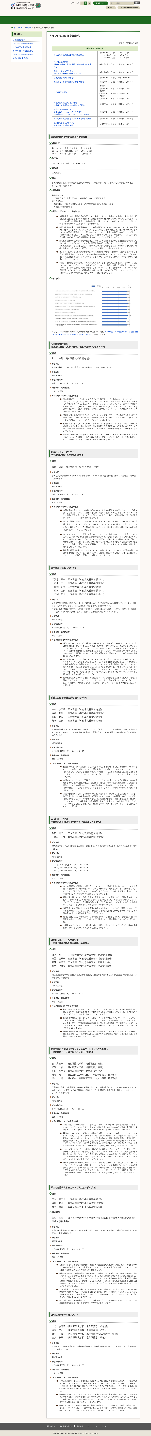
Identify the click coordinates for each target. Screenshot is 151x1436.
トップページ (19, 28)
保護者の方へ (64, 14)
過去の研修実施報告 (21, 58)
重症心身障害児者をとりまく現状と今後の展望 (72, 119)
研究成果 (132, 20)
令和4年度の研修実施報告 (23, 54)
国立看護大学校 (26, 6)
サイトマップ (92, 1426)
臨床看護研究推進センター (116, 20)
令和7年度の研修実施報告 (23, 43)
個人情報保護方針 (65, 1426)
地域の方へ (107, 14)
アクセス (111, 7)
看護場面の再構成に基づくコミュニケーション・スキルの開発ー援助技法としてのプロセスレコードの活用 (71, 111)
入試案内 (35, 20)
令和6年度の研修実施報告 (23, 47)
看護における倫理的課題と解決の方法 (69, 82)
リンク (103, 1426)
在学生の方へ (43, 14)
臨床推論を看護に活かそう (64, 78)
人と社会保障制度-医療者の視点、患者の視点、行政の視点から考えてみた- (74, 64)
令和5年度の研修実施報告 (23, 51)
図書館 (100, 20)
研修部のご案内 (19, 40)
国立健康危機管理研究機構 (129, 7)
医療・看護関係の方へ (129, 14)
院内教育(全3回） (61, 92)
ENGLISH (100, 3)
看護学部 (51, 20)
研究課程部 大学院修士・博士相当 (67, 20)
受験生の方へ (21, 14)
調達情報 (80, 1426)
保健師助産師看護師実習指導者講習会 (69, 55)
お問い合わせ (50, 1426)
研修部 (84, 20)
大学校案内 (19, 20)
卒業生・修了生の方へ (86, 14)
